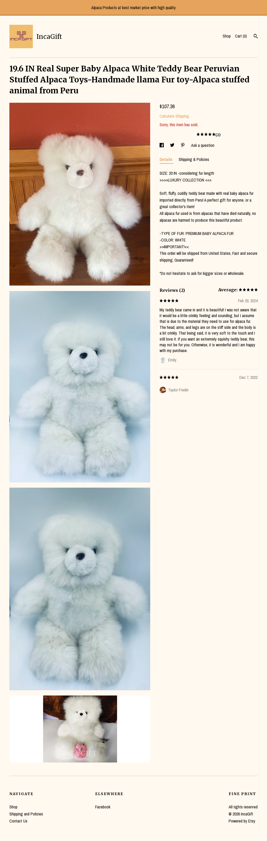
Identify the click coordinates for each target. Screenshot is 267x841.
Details (166, 159)
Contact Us (18, 821)
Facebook (102, 807)
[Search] (256, 37)
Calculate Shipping (174, 116)
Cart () (241, 36)
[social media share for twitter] (172, 145)
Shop (227, 36)
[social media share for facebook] (162, 145)
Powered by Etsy (242, 821)
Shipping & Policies (194, 159)
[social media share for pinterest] (183, 145)
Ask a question (202, 145)
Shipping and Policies (26, 814)
